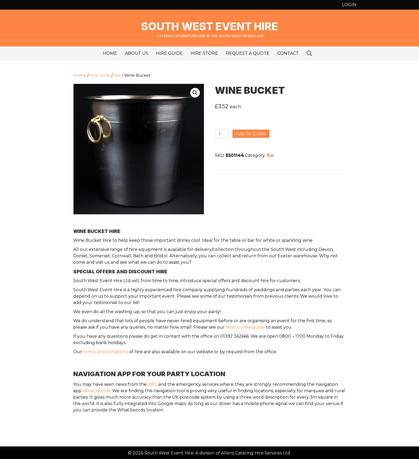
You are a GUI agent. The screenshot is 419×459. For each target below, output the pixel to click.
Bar (117, 75)
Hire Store (204, 53)
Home (110, 53)
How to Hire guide (245, 327)
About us (136, 53)
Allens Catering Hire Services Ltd (255, 453)
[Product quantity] (221, 133)
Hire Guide (169, 53)
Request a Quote (248, 53)
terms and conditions (105, 351)
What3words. (97, 390)
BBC (152, 384)
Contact (288, 53)
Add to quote (251, 133)
